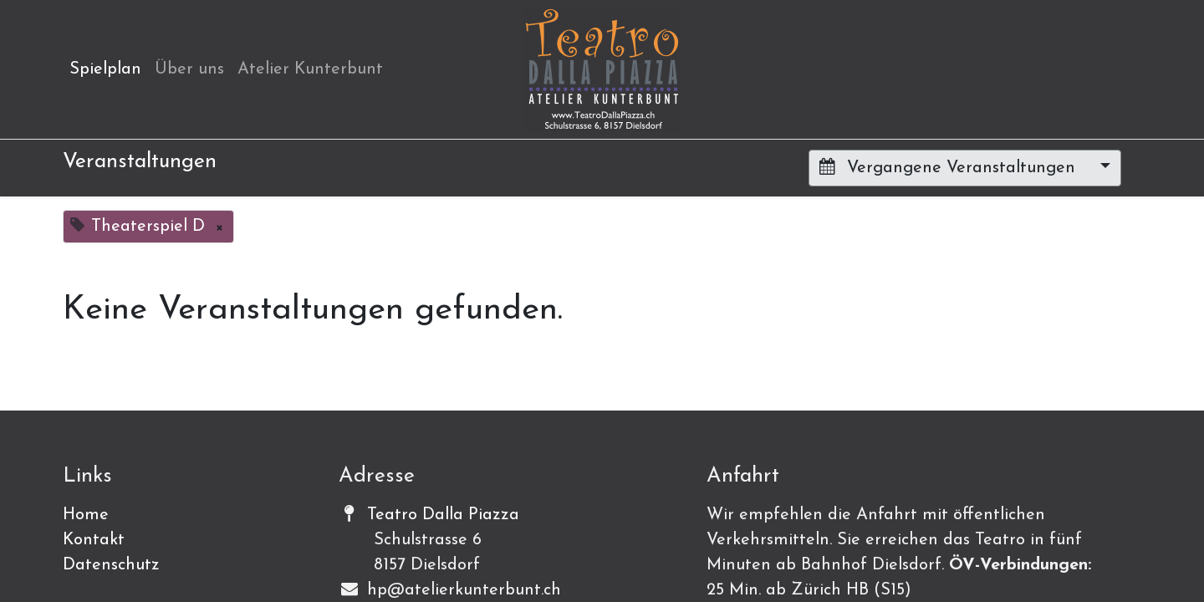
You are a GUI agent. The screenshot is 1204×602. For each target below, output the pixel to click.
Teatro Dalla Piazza (443, 515)
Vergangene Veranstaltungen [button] (949, 167)
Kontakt (94, 540)
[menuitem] (105, 69)
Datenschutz (111, 565)
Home (86, 515)
